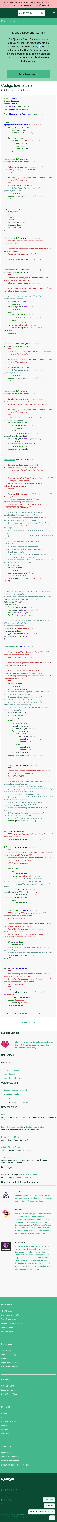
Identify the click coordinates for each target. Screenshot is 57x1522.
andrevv (7, 1507)
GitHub (4, 1413)
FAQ (3, 1114)
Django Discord (7, 1390)
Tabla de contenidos (11, 1070)
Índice (3, 1127)
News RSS (5, 1433)
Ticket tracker (7, 1157)
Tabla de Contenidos (35, 1127)
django (11, 1098)
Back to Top (28, 1022)
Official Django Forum (10, 1147)
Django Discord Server (11, 1137)
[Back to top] (52, 1518)
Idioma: (49, 1506)
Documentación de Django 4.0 (15, 1090)
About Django (6, 1311)
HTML (25, 1175)
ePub (35, 1175)
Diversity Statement (8, 1331)
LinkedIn (4, 1429)
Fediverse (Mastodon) (9, 1421)
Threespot (7, 1500)
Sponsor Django (7, 1453)
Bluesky (4, 1425)
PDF (30, 1175)
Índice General (9, 1074)
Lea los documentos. (24, 1177)
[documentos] (10, 159)
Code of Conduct (7, 1327)
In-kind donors (9, 1489)
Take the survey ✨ (28, 74)
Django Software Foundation (12, 1323)
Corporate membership (10, 1457)
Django (3, 13)
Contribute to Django (9, 1355)
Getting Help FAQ (7, 1386)
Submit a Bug (6, 1359)
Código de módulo (13, 1094)
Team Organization (8, 1319)
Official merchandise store (11, 1461)
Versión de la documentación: (41, 1512)
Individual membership (10, 1367)
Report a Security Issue (10, 1363)
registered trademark (8, 1517)
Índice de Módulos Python (14, 1078)
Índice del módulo (15, 1127)
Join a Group (6, 1350)
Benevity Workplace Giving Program (15, 1465)
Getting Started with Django (12, 1315)
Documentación (10, 21)
